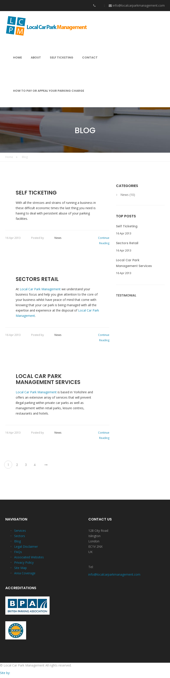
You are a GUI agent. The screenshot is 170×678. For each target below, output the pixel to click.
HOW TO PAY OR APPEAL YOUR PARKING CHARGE (48, 91)
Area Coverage (24, 573)
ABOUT (36, 57)
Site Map (20, 568)
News (57, 238)
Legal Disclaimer (26, 546)
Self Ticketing (36, 193)
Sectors (19, 536)
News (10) (127, 195)
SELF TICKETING (61, 57)
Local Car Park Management (41, 289)
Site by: (5, 673)
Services (20, 530)
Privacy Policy (24, 562)
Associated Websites (29, 557)
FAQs (18, 552)
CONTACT (90, 57)
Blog (25, 157)
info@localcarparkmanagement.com (139, 5)
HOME (17, 57)
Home (11, 157)
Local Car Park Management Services (48, 379)
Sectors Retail (37, 279)
